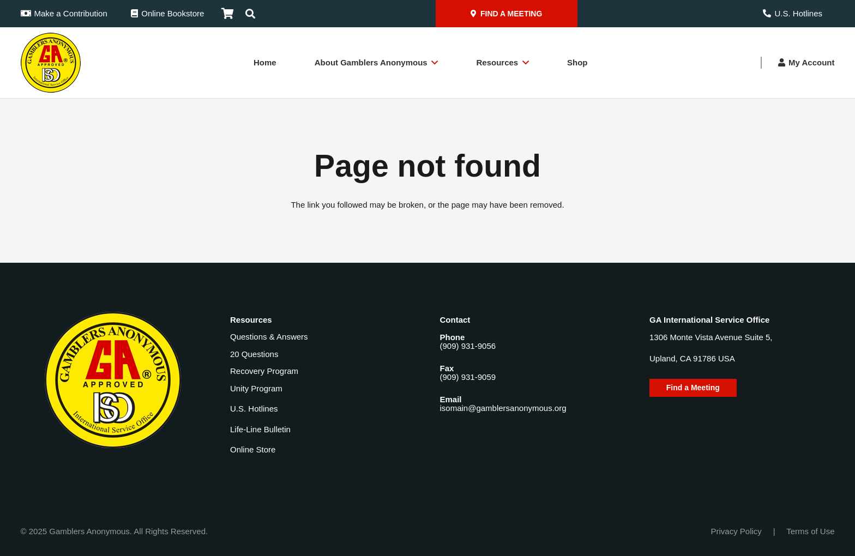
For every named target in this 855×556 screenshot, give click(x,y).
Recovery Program (264, 371)
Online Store (252, 449)
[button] (250, 13)
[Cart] (227, 13)
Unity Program (256, 388)
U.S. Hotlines (254, 408)
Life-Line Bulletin (260, 429)
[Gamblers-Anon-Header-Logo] (51, 63)
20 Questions (254, 354)
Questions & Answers (269, 336)
